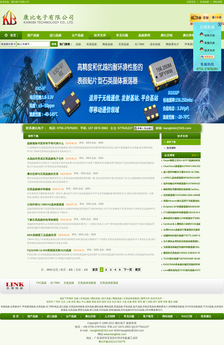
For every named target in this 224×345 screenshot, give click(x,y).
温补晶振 (155, 44)
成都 (175, 301)
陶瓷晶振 (107, 44)
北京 (63, 301)
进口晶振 (63, 306)
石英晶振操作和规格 (39, 189)
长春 (129, 301)
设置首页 (191, 2)
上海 (68, 301)
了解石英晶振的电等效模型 (42, 219)
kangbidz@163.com (177, 128)
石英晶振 (124, 44)
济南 (165, 301)
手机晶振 (127, 306)
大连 (124, 301)
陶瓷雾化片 (172, 44)
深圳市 (49, 301)
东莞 (73, 301)
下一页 (128, 269)
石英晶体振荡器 (109, 282)
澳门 (145, 301)
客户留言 (148, 316)
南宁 (155, 301)
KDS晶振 (103, 310)
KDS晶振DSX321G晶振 (132, 310)
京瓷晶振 (69, 282)
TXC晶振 (41, 282)
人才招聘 (110, 316)
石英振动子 (15, 306)
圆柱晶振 (99, 306)
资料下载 (171, 142)
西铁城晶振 (114, 310)
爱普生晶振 (83, 310)
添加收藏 (204, 2)
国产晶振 (32, 316)
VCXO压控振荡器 (193, 306)
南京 (119, 301)
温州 (104, 301)
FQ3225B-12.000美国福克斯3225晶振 (49, 250)
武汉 (109, 301)
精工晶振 (94, 310)
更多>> (195, 155)
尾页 (138, 269)
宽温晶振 (118, 306)
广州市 (57, 301)
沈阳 (150, 301)
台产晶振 (71, 316)
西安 (134, 301)
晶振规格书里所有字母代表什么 (45, 143)
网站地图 (217, 2)
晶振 (78, 44)
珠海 (94, 301)
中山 (83, 301)
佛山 (78, 301)
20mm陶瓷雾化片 (153, 310)
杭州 (99, 301)
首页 (95, 269)
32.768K (139, 44)
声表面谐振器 (192, 44)
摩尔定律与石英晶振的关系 (42, 173)
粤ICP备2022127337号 (112, 341)
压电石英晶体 (149, 306)
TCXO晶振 (208, 306)
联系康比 (206, 316)
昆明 (160, 301)
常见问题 (129, 316)
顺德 (88, 301)
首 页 (16, 316)
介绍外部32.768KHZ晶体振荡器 (45, 204)
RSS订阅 (186, 316)
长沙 (114, 301)
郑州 (140, 301)
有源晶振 (91, 44)
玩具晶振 (72, 310)
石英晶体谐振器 (87, 282)
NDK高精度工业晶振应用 (41, 235)
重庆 (170, 301)
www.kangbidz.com (115, 334)
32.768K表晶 (52, 306)
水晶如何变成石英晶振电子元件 (45, 158)
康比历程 (90, 316)
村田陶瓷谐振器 (176, 306)
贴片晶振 (137, 306)
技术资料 (171, 148)
